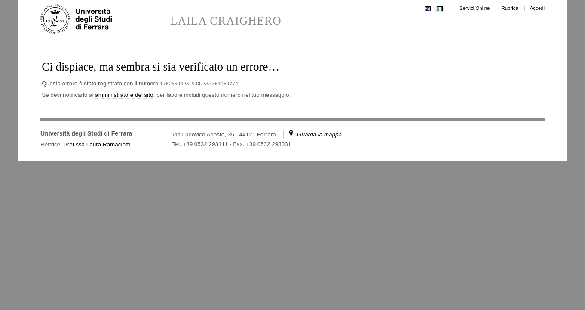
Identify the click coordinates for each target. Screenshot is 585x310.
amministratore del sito (124, 95)
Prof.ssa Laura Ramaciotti (97, 144)
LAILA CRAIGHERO (226, 21)
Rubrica (509, 8)
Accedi (537, 8)
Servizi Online (474, 8)
